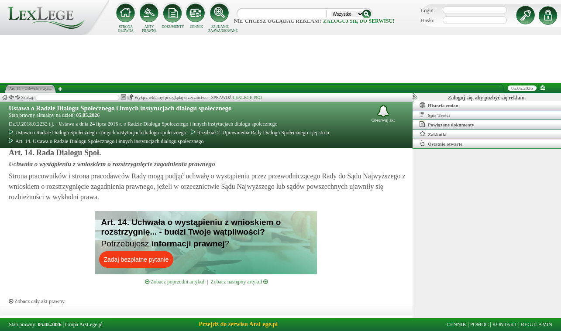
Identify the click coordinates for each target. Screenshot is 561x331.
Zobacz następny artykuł (239, 282)
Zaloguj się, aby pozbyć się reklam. (487, 98)
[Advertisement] (281, 58)
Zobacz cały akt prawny (37, 301)
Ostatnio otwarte (441, 143)
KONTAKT (504, 324)
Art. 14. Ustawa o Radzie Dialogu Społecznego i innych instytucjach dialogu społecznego (106, 141)
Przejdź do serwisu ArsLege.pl (238, 324)
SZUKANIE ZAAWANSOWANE (220, 29)
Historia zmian (439, 105)
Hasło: (427, 20)
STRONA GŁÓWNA (126, 29)
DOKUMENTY (173, 27)
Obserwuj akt (383, 114)
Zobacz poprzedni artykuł (174, 282)
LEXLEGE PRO (247, 97)
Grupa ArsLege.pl (84, 324)
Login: (428, 10)
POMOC (479, 324)
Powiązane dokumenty (447, 124)
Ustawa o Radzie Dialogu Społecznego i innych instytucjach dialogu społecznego (120, 108)
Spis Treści (435, 115)
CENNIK (196, 27)
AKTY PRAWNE (149, 29)
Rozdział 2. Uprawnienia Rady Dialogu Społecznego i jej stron (260, 133)
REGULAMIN (536, 324)
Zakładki (433, 134)
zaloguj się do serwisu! (358, 21)
